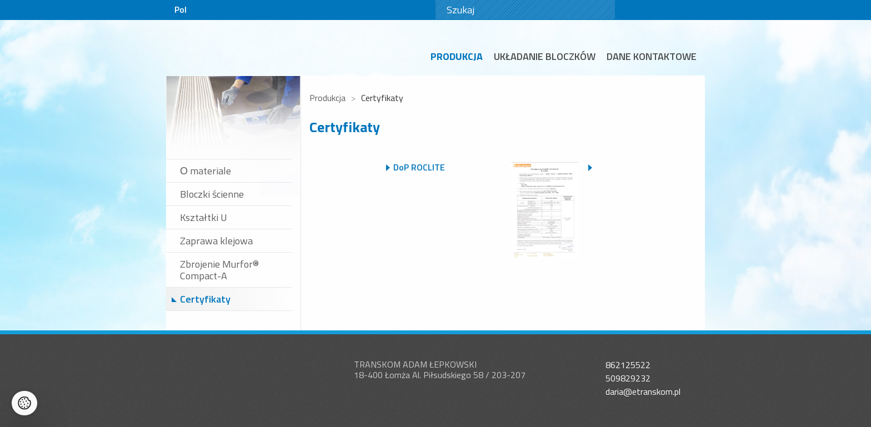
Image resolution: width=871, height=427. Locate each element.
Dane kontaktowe (652, 56)
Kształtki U (203, 217)
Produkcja (457, 56)
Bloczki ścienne (212, 194)
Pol (180, 9)
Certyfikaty (205, 299)
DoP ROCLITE (419, 167)
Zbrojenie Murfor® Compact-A (219, 270)
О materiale (205, 170)
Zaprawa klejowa (216, 240)
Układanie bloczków (544, 56)
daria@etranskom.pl (642, 391)
